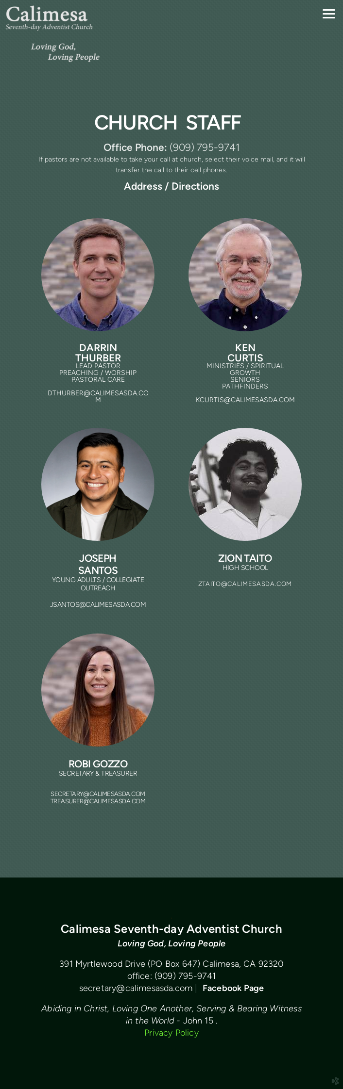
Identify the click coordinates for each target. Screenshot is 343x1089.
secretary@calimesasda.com (136, 988)
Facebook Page (233, 988)
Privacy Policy (171, 1032)
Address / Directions (171, 186)
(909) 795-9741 (185, 976)
